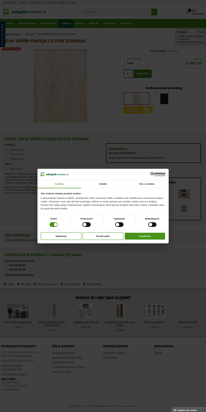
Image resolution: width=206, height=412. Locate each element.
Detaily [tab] (103, 184)
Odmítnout (61, 236)
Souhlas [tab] (59, 184)
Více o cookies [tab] (147, 184)
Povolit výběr (103, 236)
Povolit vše (145, 236)
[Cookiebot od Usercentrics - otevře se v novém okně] (152, 174)
